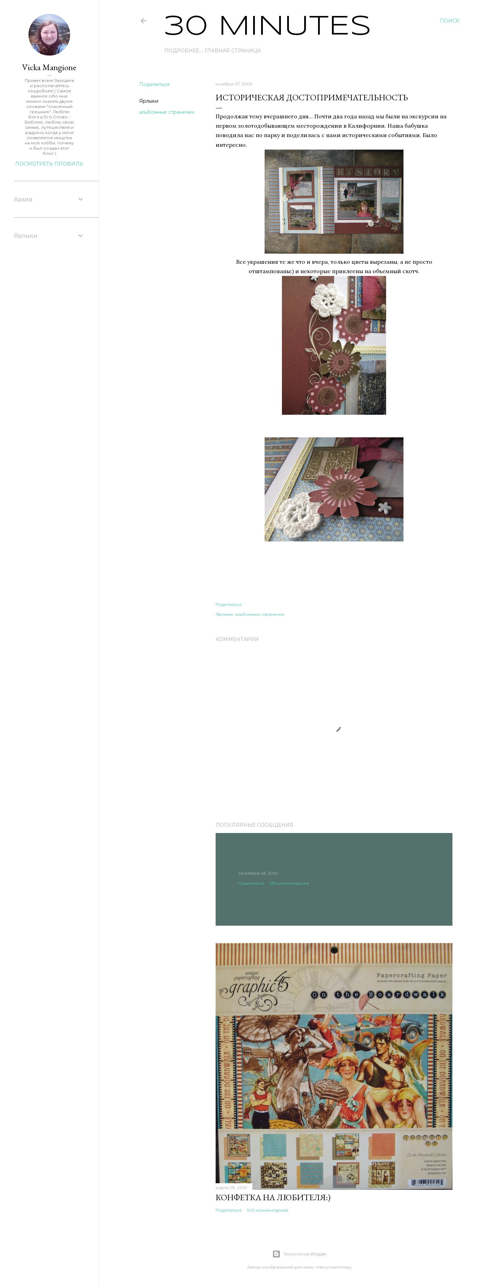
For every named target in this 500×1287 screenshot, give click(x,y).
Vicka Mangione (49, 67)
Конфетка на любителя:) (273, 1197)
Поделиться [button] (154, 84)
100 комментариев (267, 1210)
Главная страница (195, 51)
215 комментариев (289, 883)
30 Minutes (268, 27)
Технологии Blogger (299, 1254)
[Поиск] (449, 20)
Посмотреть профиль (49, 164)
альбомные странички (166, 112)
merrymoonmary (334, 1267)
